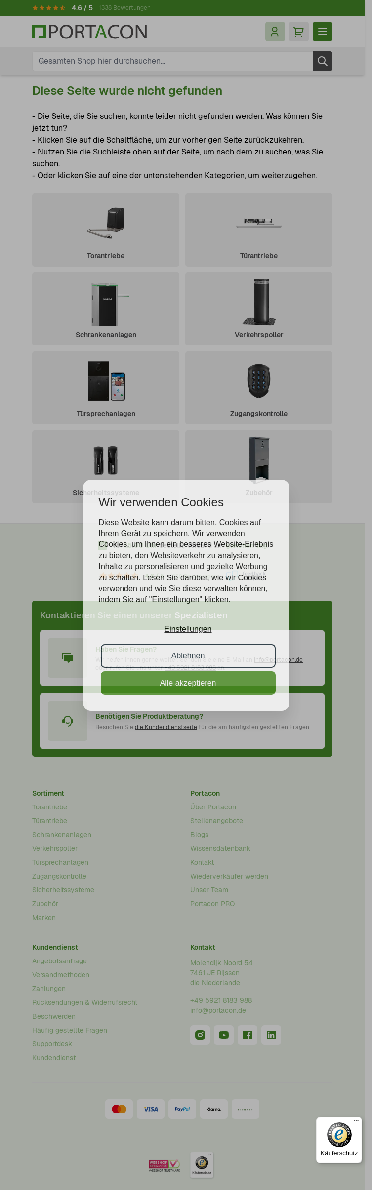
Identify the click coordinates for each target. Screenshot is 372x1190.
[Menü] (356, 1123)
